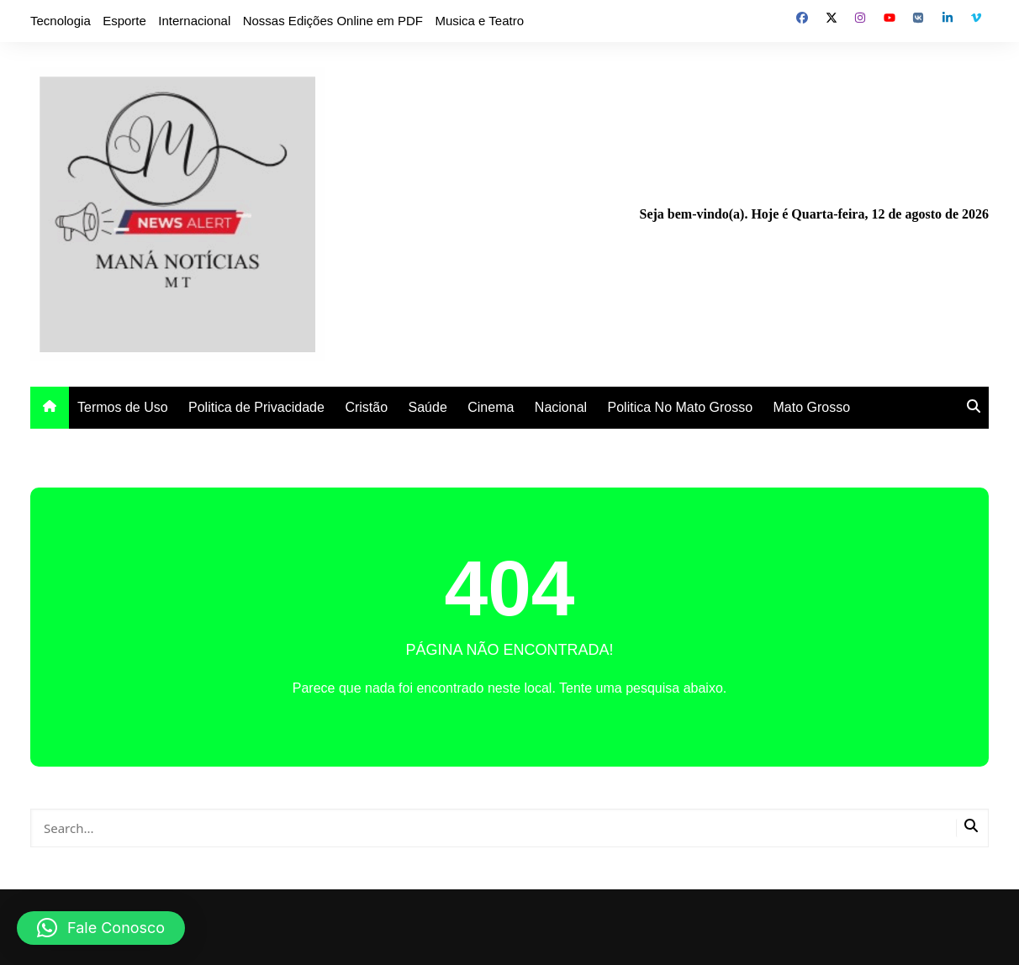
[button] (101, 928)
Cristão (366, 407)
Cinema (490, 407)
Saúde (428, 407)
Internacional (194, 20)
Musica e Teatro (479, 20)
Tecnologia (60, 20)
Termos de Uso (122, 407)
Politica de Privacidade (256, 407)
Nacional (561, 407)
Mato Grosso (812, 407)
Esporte (124, 20)
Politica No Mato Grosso (680, 407)
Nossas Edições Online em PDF (333, 20)
